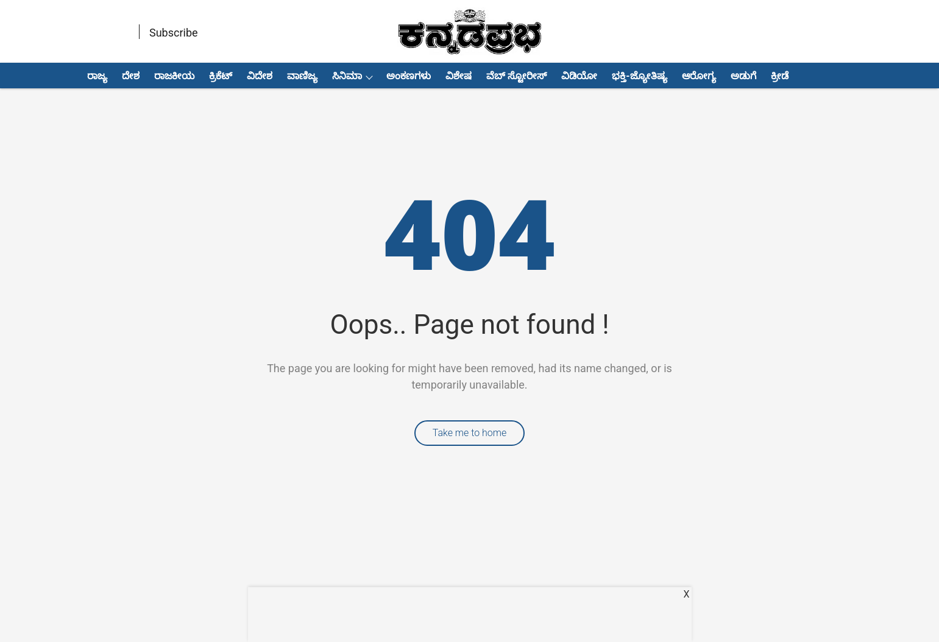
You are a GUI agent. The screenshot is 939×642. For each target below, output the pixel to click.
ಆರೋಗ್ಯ (699, 76)
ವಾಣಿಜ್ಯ (302, 76)
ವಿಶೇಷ (458, 76)
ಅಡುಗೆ (743, 76)
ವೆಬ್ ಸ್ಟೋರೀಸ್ (516, 76)
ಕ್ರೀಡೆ (779, 76)
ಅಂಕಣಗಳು (408, 76)
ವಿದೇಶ (259, 76)
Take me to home (470, 433)
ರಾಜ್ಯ (97, 76)
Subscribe (173, 32)
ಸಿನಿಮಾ (347, 76)
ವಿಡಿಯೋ (579, 76)
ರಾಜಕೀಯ (174, 76)
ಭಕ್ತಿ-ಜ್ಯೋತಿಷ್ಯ (639, 76)
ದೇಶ (131, 76)
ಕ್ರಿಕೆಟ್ (220, 76)
